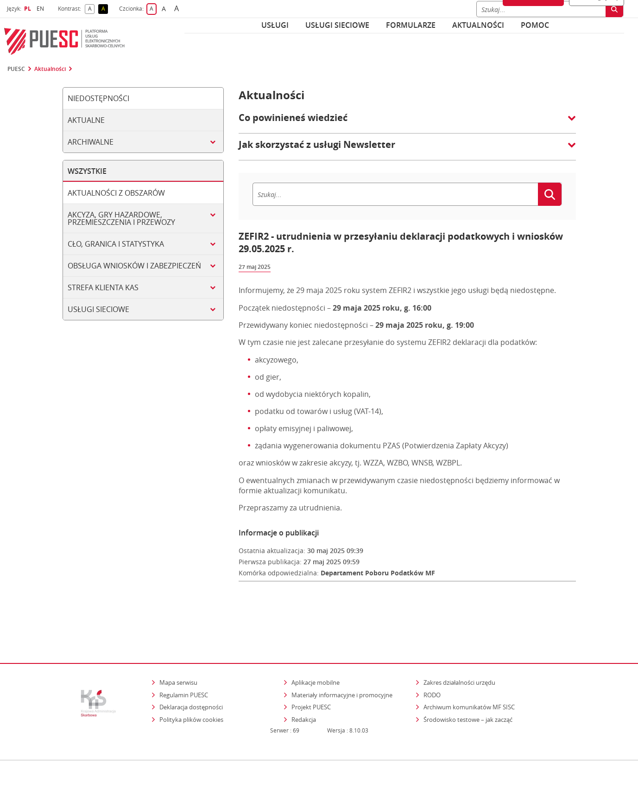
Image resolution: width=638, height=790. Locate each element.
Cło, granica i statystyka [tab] (116, 244)
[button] (407, 122)
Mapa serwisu (178, 643)
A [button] (91, 9)
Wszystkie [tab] (87, 171)
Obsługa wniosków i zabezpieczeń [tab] (134, 266)
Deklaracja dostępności (191, 667)
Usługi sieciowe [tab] (98, 309)
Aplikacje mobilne (315, 643)
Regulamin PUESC (183, 655)
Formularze (411, 25)
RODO (432, 655)
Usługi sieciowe (337, 25)
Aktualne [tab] (86, 120)
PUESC (16, 69)
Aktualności (478, 25)
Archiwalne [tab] (91, 142)
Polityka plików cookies (191, 680)
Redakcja (303, 680)
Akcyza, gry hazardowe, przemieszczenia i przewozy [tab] (121, 218)
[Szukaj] (395, 194)
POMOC (535, 25)
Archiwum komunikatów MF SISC (469, 667)
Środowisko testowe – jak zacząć (468, 679)
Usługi (275, 25)
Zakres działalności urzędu (460, 642)
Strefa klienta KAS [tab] (103, 287)
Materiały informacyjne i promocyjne (341, 655)
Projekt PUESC (311, 667)
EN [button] (41, 8)
